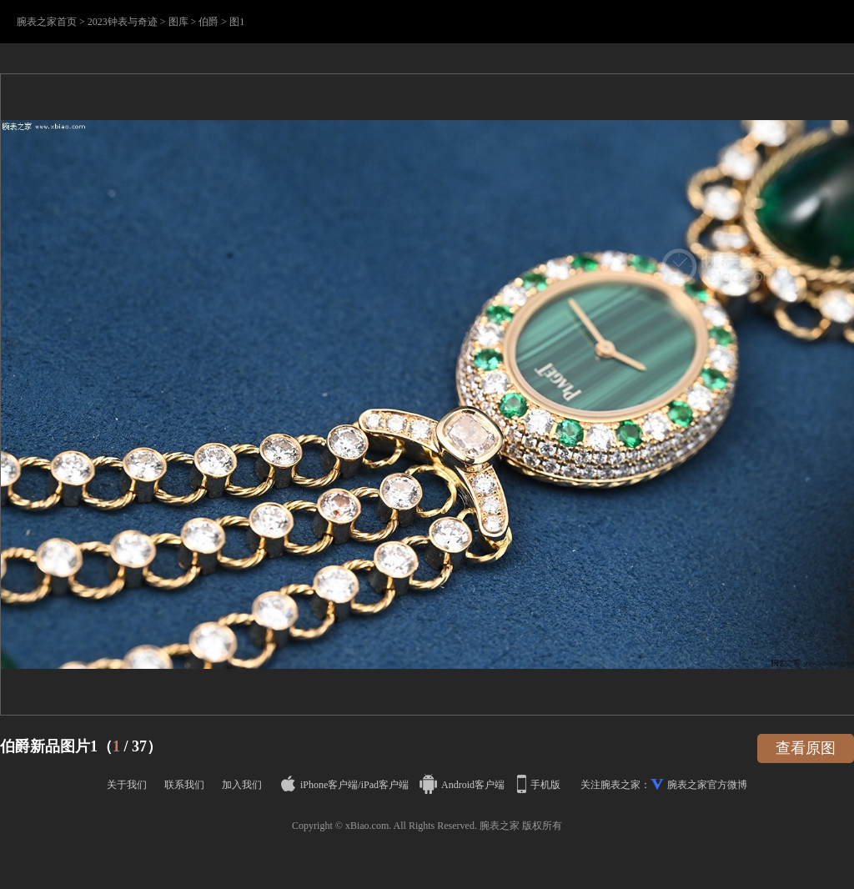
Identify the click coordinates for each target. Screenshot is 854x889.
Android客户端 (463, 785)
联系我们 (184, 785)
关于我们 (127, 785)
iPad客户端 (385, 785)
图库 (178, 22)
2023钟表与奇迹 (123, 22)
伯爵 (208, 22)
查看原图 (806, 748)
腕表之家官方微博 (707, 785)
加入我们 (242, 785)
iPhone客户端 (319, 785)
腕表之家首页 (47, 22)
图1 (236, 22)
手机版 (540, 785)
